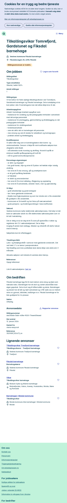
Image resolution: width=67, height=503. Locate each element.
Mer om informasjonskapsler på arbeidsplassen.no (24, 19)
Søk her (28, 269)
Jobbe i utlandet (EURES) (11, 490)
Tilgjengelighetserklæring (11, 464)
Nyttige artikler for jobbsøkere (13, 482)
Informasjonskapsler (10, 460)
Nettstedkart (6, 472)
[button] (49, 308)
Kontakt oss (6, 452)
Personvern (6, 456)
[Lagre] (58, 348)
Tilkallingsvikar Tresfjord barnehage (22, 345)
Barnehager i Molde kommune (20, 396)
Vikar (8, 377)
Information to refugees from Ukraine (16, 494)
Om (10, 468)
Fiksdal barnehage (14, 361)
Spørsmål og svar (8, 486)
